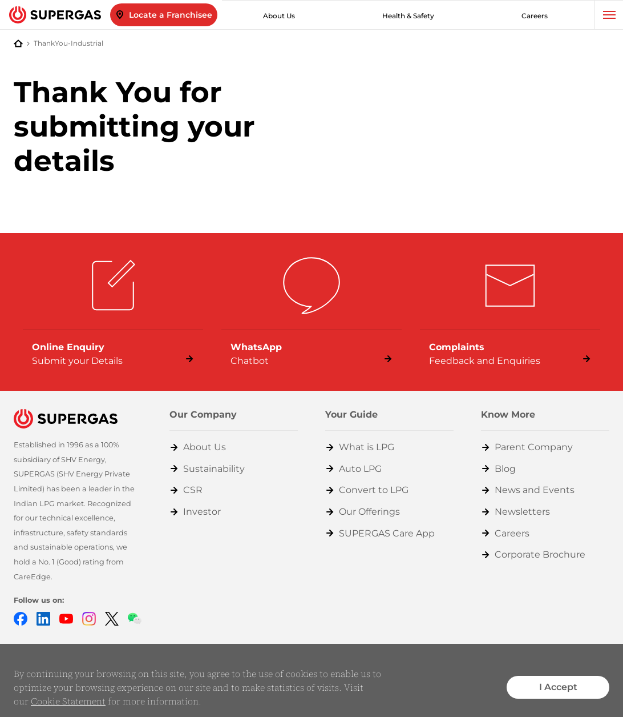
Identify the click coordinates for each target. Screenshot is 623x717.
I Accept (558, 687)
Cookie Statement (68, 701)
